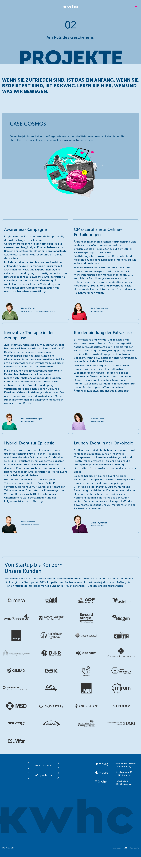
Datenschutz (134, 848)
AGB (125, 848)
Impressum (117, 848)
